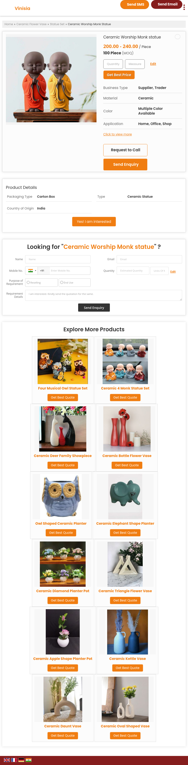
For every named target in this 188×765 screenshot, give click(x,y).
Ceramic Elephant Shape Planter (125, 523)
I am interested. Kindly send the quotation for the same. (103, 295)
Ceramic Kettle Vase (127, 658)
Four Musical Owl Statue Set (62, 388)
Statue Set (57, 24)
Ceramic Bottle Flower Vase (127, 455)
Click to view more (117, 134)
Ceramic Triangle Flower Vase (125, 591)
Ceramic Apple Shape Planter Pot (62, 658)
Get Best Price (119, 74)
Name (19, 259)
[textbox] (135, 64)
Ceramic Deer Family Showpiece (63, 455)
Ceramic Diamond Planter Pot (62, 591)
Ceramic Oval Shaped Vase (125, 726)
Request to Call (125, 150)
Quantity (109, 271)
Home (9, 24)
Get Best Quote (63, 397)
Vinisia (22, 8)
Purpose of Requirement (14, 282)
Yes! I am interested (94, 221)
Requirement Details (14, 295)
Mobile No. (16, 271)
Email (110, 259)
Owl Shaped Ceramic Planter (61, 523)
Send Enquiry (126, 164)
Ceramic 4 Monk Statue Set (125, 388)
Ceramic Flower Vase (32, 24)
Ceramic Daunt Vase (62, 726)
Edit (153, 64)
